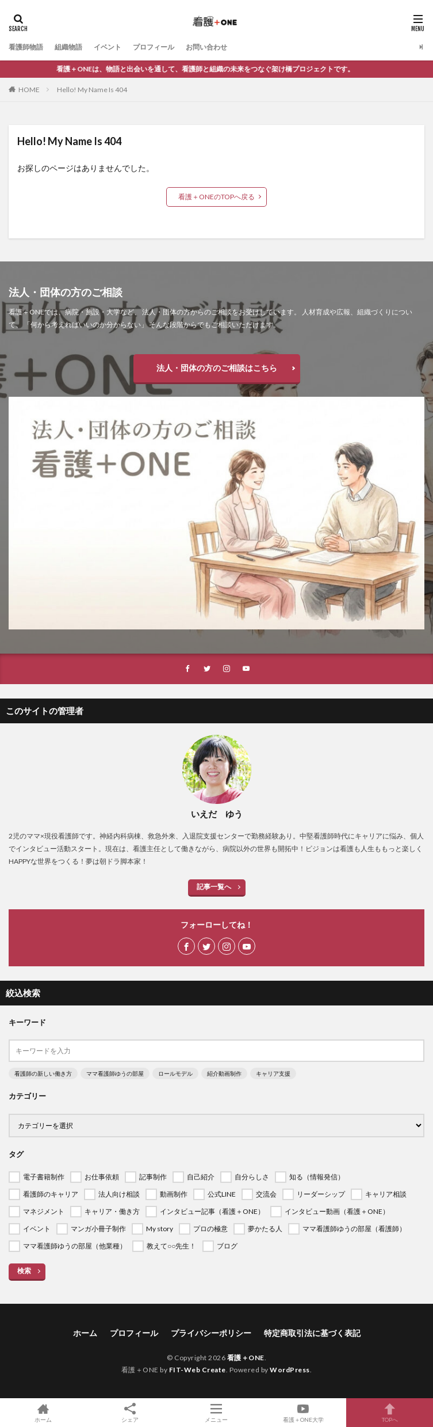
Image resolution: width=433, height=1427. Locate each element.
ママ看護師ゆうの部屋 (115, 1073)
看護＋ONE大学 (303, 1412)
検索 (24, 1270)
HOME (29, 89)
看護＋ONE (246, 1357)
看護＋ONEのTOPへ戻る (216, 196)
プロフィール (153, 47)
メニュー (216, 1412)
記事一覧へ (214, 886)
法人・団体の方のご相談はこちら (216, 368)
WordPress (290, 1369)
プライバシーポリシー (211, 1333)
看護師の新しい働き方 (43, 1073)
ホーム (85, 1333)
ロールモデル (175, 1073)
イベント (107, 47)
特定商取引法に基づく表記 (312, 1333)
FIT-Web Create (197, 1369)
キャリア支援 (273, 1073)
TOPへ (389, 1412)
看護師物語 (26, 47)
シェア (130, 1413)
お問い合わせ (206, 47)
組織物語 (68, 47)
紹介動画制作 (224, 1073)
